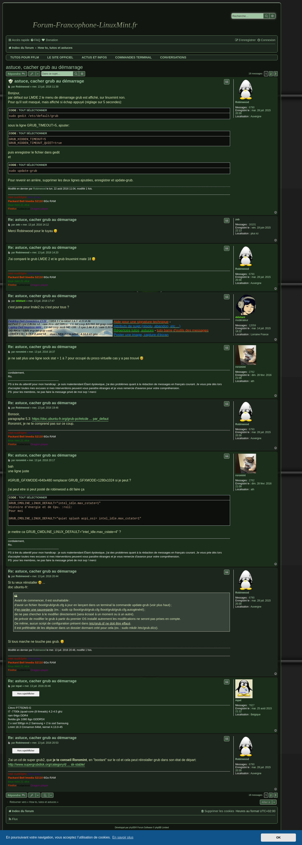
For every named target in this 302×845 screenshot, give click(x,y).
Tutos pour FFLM (24, 57)
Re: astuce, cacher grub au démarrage (42, 220)
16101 (252, 224)
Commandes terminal (133, 57)
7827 (252, 705)
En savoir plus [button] (122, 837)
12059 (252, 325)
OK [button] (278, 837)
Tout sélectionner (33, 110)
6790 (252, 107)
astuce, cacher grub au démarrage (44, 67)
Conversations (173, 57)
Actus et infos (94, 57)
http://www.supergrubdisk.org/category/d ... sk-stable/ (46, 764)
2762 (252, 371)
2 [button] (271, 74)
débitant (240, 317)
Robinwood (242, 102)
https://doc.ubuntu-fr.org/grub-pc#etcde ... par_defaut (70, 419)
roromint (240, 366)
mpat (238, 700)
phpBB (132, 827)
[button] (275, 73)
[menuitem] (35, 40)
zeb (237, 219)
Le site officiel (60, 57)
